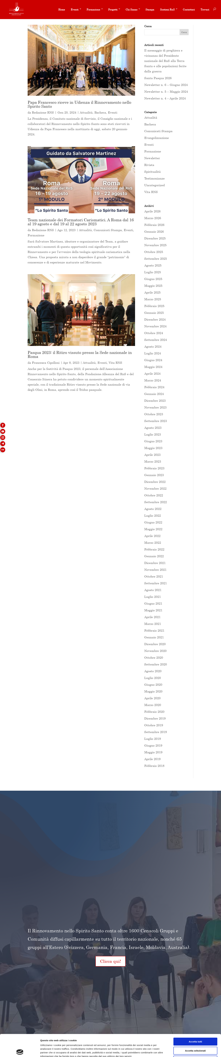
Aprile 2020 (152, 698)
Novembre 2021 (155, 569)
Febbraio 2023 (154, 468)
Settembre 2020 (155, 664)
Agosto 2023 (152, 427)
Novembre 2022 (155, 488)
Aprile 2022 (152, 536)
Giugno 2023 (153, 441)
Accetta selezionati (195, 1028)
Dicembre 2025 (155, 238)
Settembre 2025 (155, 258)
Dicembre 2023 (155, 400)
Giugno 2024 (153, 360)
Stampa (149, 9)
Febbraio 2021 (154, 630)
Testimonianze (154, 178)
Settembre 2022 (155, 502)
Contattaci (189, 9)
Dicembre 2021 (155, 563)
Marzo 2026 (152, 218)
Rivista (149, 165)
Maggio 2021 (153, 610)
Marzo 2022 (152, 542)
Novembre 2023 (155, 407)
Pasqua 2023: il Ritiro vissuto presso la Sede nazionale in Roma (80, 354)
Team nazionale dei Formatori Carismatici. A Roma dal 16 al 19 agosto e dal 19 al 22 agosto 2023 (81, 221)
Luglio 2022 (152, 515)
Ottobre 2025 (153, 252)
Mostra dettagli (161, 1051)
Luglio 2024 (152, 353)
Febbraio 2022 (154, 549)
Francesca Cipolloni (46, 362)
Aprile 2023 (152, 454)
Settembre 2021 (155, 583)
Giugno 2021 (153, 603)
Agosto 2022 (152, 509)
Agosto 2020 (152, 671)
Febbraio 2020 (154, 711)
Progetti (112, 9)
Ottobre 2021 (153, 576)
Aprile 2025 (152, 292)
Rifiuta (195, 1037)
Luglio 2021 (152, 596)
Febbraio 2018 (154, 765)
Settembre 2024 (155, 339)
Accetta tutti (195, 1019)
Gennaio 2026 (154, 231)
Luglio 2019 (152, 738)
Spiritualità (152, 171)
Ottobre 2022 (153, 495)
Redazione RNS (43, 112)
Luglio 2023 (152, 434)
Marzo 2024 (152, 380)
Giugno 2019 (153, 745)
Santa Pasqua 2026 (158, 78)
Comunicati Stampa (108, 230)
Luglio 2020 (152, 678)
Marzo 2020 (152, 705)
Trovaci (205, 9)
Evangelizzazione (156, 138)
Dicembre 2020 (155, 644)
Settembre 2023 (155, 421)
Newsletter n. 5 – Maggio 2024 (166, 91)
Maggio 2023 (153, 448)
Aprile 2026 (152, 211)
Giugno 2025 (153, 279)
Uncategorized (154, 185)
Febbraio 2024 (154, 387)
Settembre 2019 (155, 732)
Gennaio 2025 (154, 312)
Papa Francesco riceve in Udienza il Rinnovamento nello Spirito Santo (79, 104)
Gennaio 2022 (154, 556)
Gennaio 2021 (154, 637)
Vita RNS (115, 362)
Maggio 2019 (153, 752)
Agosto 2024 (152, 346)
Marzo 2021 (152, 623)
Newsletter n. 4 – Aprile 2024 (165, 98)
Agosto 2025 (152, 265)
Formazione (93, 9)
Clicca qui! (110, 961)
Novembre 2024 (155, 326)
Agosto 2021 (152, 590)
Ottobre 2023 (153, 414)
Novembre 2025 (155, 245)
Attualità (86, 112)
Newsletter (152, 158)
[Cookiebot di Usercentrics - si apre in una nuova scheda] (19, 1051)
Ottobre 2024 (153, 333)
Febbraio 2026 (154, 225)
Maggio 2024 (153, 367)
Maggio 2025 (153, 285)
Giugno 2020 (153, 684)
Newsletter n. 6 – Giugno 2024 (166, 85)
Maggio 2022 (153, 529)
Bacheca (100, 112)
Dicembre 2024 (155, 319)
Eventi (74, 9)
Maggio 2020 (153, 691)
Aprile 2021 (152, 617)
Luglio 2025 (152, 272)
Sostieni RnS (167, 9)
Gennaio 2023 (154, 475)
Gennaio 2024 (154, 394)
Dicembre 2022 (155, 481)
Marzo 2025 (152, 299)
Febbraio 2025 (154, 306)
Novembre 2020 (155, 651)
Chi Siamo (131, 9)
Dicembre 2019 (155, 718)
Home (61, 9)
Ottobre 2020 (153, 657)
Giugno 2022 (153, 522)
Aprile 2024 (152, 373)
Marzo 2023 (152, 461)
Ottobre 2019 (153, 725)
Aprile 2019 (152, 759)
